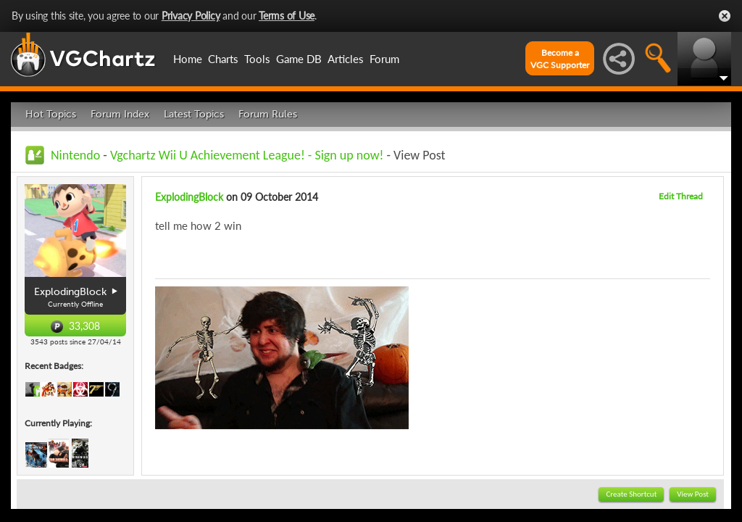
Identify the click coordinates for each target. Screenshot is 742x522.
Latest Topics (194, 114)
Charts (223, 58)
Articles (346, 58)
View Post (693, 494)
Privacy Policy (191, 15)
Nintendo (75, 155)
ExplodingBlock (189, 197)
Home (187, 58)
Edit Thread (681, 196)
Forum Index (120, 114)
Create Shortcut (631, 494)
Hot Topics (50, 114)
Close (724, 16)
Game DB (299, 58)
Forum (384, 58)
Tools (257, 58)
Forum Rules (267, 114)
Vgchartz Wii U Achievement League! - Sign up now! (247, 155)
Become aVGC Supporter (559, 58)
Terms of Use (286, 15)
